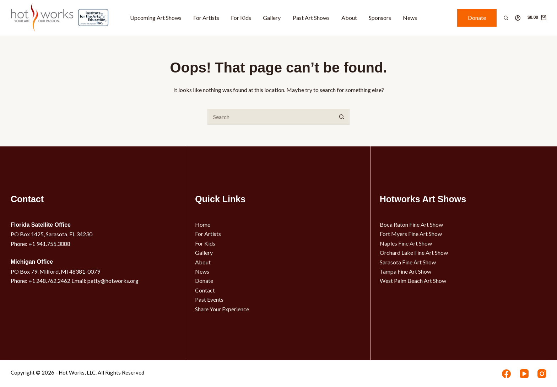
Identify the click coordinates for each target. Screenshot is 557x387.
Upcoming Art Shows (156, 17)
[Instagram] (541, 373)
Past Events (209, 299)
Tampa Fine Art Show (405, 271)
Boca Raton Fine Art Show (411, 224)
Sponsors (380, 17)
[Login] (517, 18)
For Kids (241, 17)
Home (202, 224)
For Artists (206, 17)
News (410, 17)
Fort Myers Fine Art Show (411, 233)
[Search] (506, 18)
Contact (205, 290)
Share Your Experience (222, 309)
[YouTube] (524, 373)
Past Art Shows (311, 17)
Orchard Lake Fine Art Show (414, 252)
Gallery (272, 17)
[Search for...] (270, 117)
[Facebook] (506, 373)
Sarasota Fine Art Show (408, 262)
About (349, 17)
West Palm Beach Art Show (413, 280)
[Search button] (342, 117)
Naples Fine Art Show (406, 243)
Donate (477, 17)
